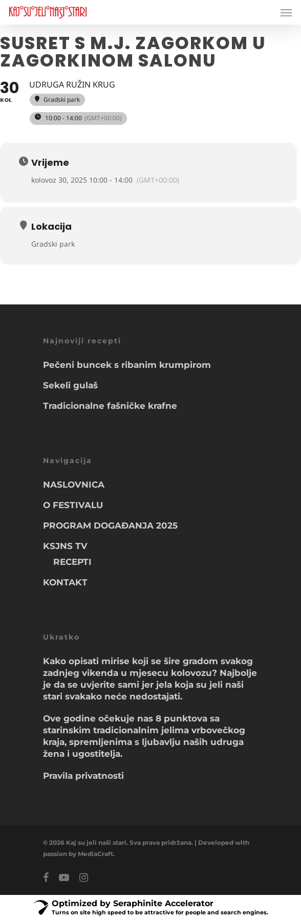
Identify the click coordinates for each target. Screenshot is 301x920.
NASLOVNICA (73, 484)
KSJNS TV (65, 546)
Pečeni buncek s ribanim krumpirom (127, 365)
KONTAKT (65, 582)
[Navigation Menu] (286, 12)
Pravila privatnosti (83, 776)
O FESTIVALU (73, 505)
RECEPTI (72, 562)
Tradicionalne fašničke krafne (110, 406)
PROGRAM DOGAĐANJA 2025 (110, 525)
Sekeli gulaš (70, 385)
